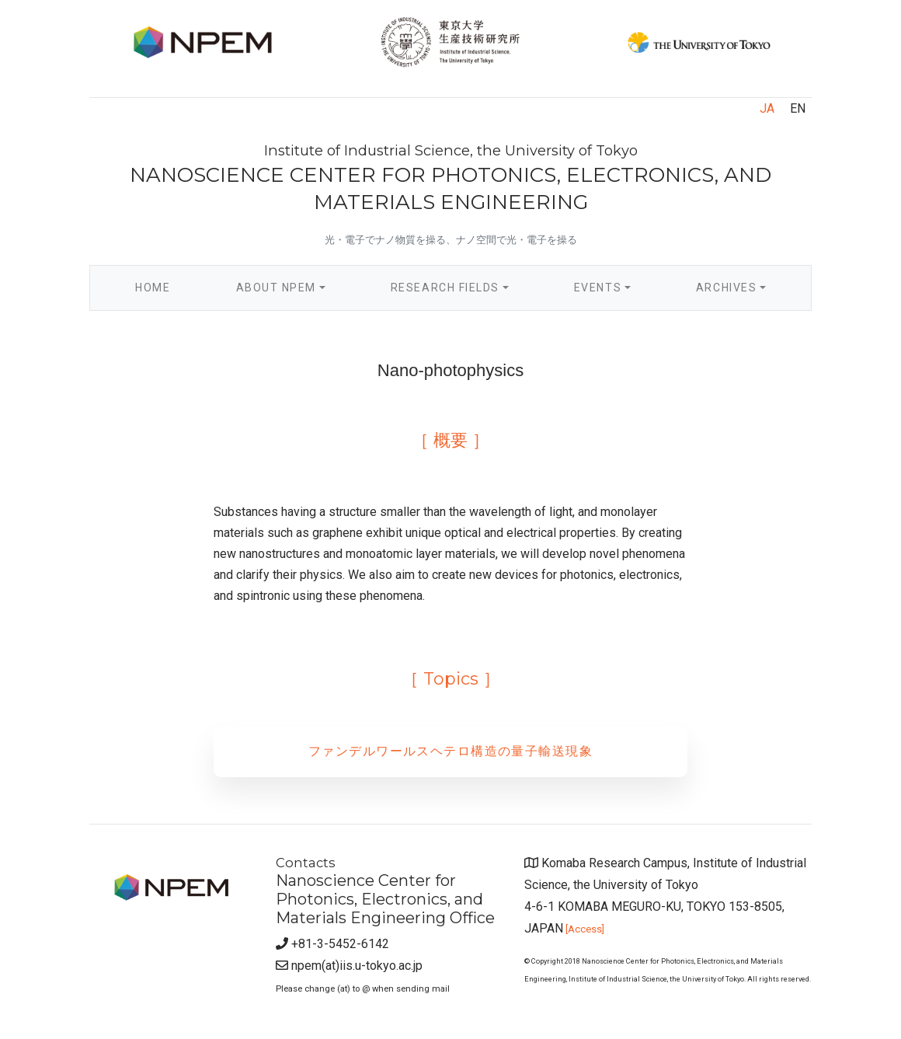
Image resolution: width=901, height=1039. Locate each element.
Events (597, 287)
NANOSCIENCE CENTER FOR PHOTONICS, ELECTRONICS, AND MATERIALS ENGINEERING (450, 177)
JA (767, 108)
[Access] (583, 929)
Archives (726, 287)
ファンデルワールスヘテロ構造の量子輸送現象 (450, 751)
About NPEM (276, 287)
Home (169, 285)
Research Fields (445, 287)
